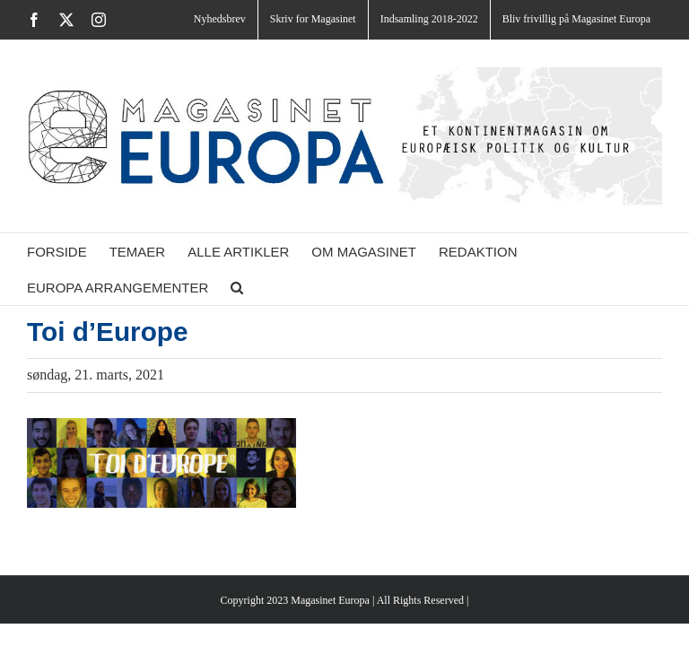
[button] (237, 287)
